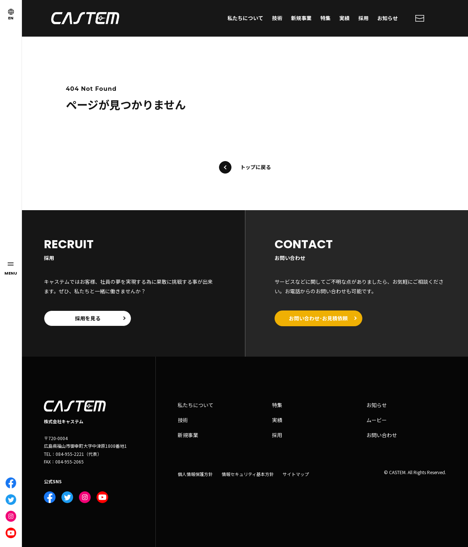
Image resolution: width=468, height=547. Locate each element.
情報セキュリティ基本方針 (248, 474)
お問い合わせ (381, 435)
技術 (277, 18)
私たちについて (245, 18)
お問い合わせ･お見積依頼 (318, 318)
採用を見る (88, 318)
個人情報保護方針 (195, 474)
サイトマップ (296, 474)
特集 (325, 18)
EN (11, 15)
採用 (363, 18)
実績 (344, 18)
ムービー (376, 420)
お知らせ (387, 18)
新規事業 (301, 18)
